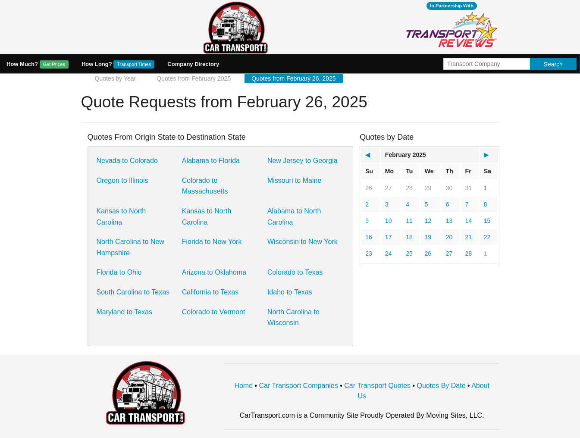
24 (388, 253)
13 (449, 220)
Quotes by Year (115, 78)
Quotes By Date (441, 385)
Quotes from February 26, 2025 (293, 78)
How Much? (37, 64)
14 (468, 220)
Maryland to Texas (125, 312)
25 (409, 253)
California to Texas (210, 292)
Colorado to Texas (295, 272)
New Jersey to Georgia (302, 160)
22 (487, 237)
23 (368, 253)
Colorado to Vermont (213, 312)
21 (468, 237)
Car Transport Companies (298, 385)
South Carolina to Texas (133, 292)
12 (428, 220)
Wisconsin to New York (302, 241)
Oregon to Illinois (122, 180)
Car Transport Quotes (377, 385)
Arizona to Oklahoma (214, 272)
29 (428, 188)
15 (487, 220)
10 (388, 220)
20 (449, 237)
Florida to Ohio (119, 272)
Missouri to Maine (294, 180)
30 (449, 188)
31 (468, 188)
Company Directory (193, 64)
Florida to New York (212, 241)
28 (409, 188)
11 (409, 220)
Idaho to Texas (289, 292)
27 (388, 188)
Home (243, 385)
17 (388, 237)
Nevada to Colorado (127, 160)
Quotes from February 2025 (194, 78)
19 (428, 237)
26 (368, 188)
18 (409, 237)
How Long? (118, 64)
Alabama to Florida (211, 160)
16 (368, 237)
